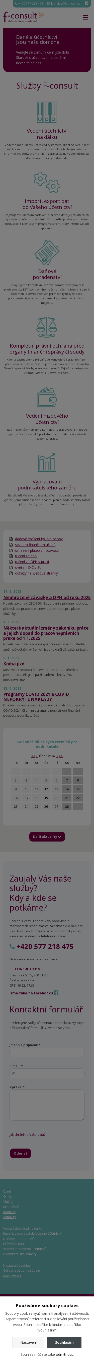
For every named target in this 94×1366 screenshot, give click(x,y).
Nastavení (28, 1342)
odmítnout (64, 1354)
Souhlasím (64, 1342)
